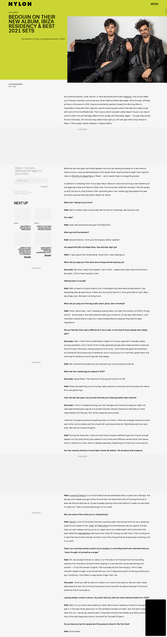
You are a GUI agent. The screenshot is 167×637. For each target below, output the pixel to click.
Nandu (72, 522)
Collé (91, 525)
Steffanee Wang (16, 84)
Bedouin (128, 96)
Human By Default (78, 495)
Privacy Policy (25, 195)
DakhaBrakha (84, 533)
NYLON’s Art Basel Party (82, 176)
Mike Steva (103, 525)
